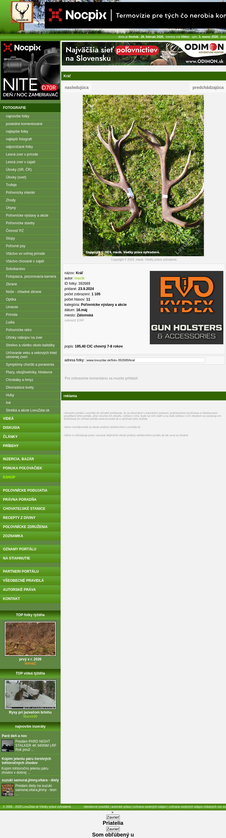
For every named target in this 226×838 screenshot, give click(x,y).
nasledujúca (77, 87)
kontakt (11, 599)
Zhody (11, 200)
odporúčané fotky (19, 147)
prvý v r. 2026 (30, 659)
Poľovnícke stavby (20, 223)
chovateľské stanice (24, 509)
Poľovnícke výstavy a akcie (27, 215)
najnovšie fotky (17, 116)
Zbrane (11, 284)
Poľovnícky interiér (20, 192)
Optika (11, 299)
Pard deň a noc (14, 736)
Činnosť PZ (15, 231)
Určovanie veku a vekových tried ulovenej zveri (31, 355)
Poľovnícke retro (19, 330)
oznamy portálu (19, 549)
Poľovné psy (15, 246)
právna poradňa (19, 500)
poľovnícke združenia (25, 527)
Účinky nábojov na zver (24, 337)
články (10, 437)
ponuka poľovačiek (22, 468)
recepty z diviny (19, 518)
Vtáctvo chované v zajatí (25, 261)
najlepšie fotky (17, 131)
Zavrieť (113, 817)
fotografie (14, 108)
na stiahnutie (16, 558)
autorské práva (19, 590)
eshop (9, 477)
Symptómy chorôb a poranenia (30, 364)
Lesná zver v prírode (22, 154)
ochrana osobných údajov (150, 806)
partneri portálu (21, 571)
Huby (10, 395)
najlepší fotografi (19, 139)
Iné (8, 403)
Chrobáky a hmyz (19, 380)
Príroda (11, 315)
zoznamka (13, 536)
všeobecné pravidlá (23, 581)
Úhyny (11, 208)
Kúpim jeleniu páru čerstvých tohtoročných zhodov (26, 761)
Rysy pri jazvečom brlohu (30, 712)
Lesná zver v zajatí (20, 162)
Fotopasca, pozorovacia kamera (31, 276)
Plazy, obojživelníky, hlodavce (29, 372)
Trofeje (11, 185)
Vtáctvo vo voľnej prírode (25, 254)
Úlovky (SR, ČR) (19, 170)
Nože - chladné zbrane (23, 292)
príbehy (11, 446)
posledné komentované (24, 124)
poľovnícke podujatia (25, 490)
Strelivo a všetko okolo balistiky (30, 345)
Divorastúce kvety (20, 387)
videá (8, 419)
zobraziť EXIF (74, 320)
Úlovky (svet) (16, 177)
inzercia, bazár (18, 459)
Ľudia (10, 322)
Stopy (10, 238)
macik (79, 278)
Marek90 (30, 716)
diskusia (11, 428)
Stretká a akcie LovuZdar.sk (27, 410)
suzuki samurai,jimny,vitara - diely (30, 780)
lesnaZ (30, 663)
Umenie (12, 307)
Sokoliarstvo (15, 269)
